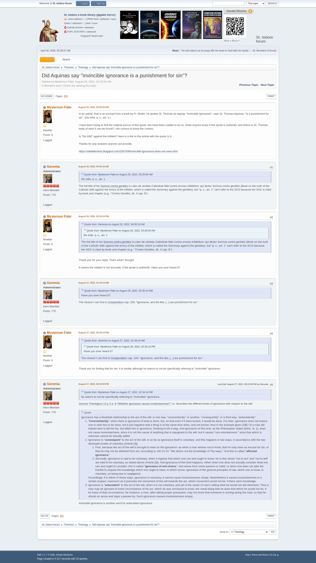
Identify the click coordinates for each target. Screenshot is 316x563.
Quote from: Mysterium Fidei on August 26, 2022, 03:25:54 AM (118, 174)
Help (247, 555)
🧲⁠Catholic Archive (73, 27)
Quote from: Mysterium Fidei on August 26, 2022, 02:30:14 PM (118, 290)
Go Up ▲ (274, 555)
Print (271, 96)
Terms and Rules (260, 555)
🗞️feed (86, 23)
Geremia (53, 166)
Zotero (67, 23)
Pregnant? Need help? (92, 36)
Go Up (44, 516)
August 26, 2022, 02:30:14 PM (93, 216)
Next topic (267, 84)
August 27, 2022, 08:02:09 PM (93, 384)
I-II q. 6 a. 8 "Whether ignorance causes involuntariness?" (125, 403)
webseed (104, 19)
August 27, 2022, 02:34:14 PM (93, 332)
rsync (113, 19)
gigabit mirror (106, 14)
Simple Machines (64, 555)
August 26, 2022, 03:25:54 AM (93, 107)
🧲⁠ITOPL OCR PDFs (74, 31)
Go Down (46, 96)
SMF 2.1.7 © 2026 (46, 555)
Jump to (223, 531)
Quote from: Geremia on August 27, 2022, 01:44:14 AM (114, 340)
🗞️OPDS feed (91, 19)
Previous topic (248, 84)
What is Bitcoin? (232, 41)
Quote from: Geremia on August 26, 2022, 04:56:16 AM (114, 224)
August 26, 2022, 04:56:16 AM (93, 166)
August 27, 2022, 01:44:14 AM (93, 283)
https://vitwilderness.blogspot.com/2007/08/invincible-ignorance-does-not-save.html (128, 151)
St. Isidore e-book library (80, 14)
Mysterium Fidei (59, 107)
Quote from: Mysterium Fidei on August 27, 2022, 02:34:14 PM (118, 392)
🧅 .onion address (73, 19)
